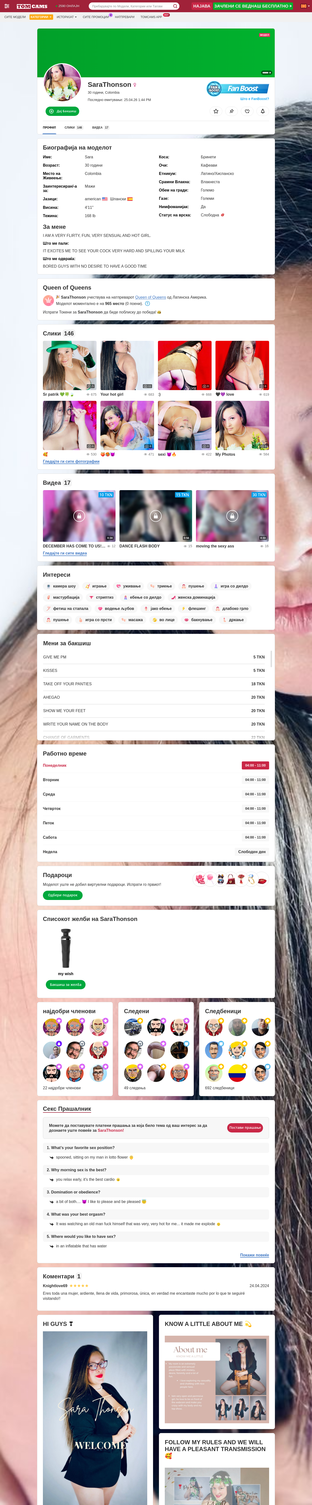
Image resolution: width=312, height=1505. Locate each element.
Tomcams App (153, 16)
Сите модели (15, 17)
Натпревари (125, 17)
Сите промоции (97, 16)
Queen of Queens (150, 297)
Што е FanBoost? (254, 99)
